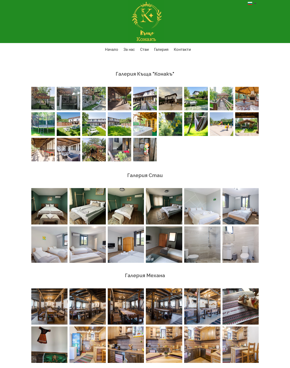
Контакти (182, 49)
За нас (129, 49)
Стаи (144, 49)
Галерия (161, 49)
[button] (252, 3)
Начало (111, 49)
